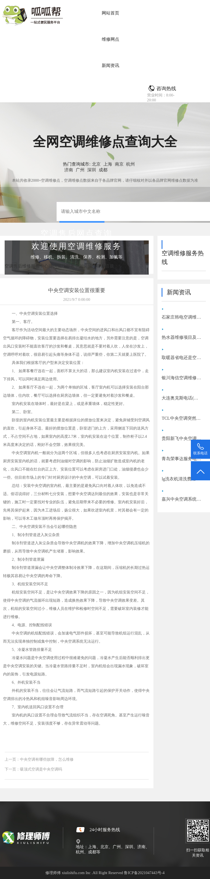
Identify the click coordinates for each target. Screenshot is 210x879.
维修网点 (110, 39)
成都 (103, 169)
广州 (80, 169)
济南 (68, 169)
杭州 (130, 164)
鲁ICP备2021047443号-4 (144, 873)
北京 (96, 164)
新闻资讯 (110, 65)
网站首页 (110, 13)
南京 (119, 164)
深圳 (91, 169)
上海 (107, 164)
